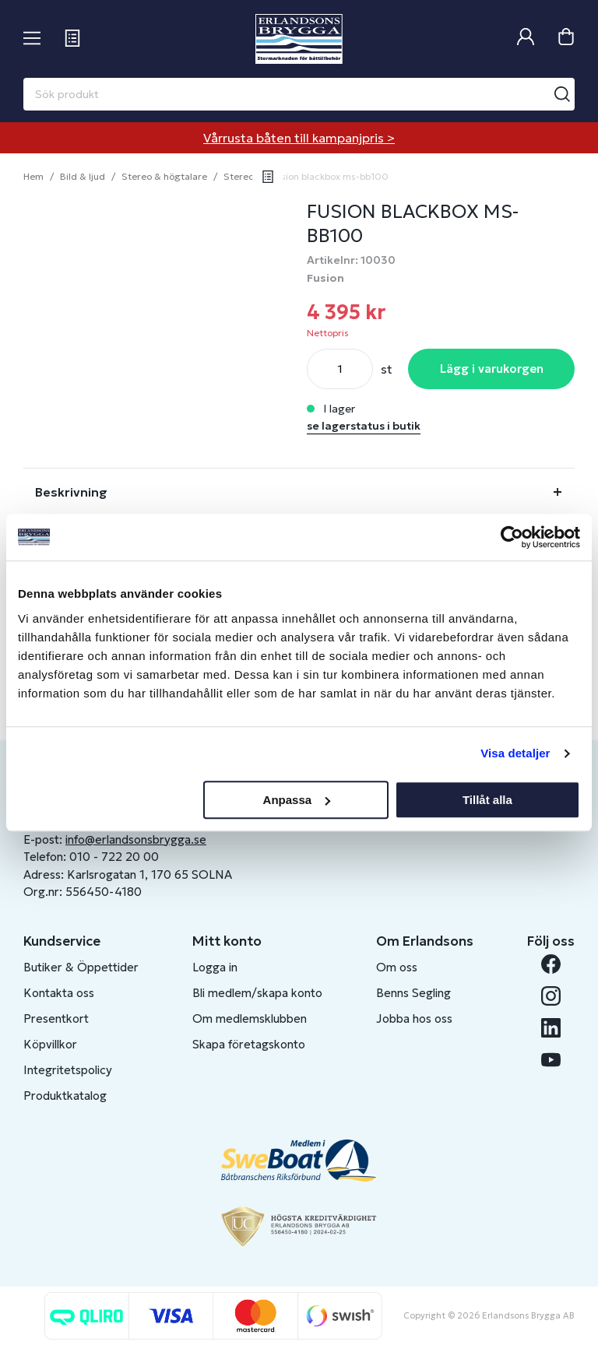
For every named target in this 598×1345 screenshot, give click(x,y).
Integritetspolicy (67, 1069)
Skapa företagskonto (248, 1044)
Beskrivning (71, 492)
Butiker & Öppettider (81, 967)
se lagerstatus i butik (363, 426)
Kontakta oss (58, 992)
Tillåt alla (487, 799)
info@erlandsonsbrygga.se (135, 839)
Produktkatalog (65, 1095)
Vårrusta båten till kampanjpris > (299, 138)
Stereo (238, 176)
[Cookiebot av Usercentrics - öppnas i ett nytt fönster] (512, 537)
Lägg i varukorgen (491, 368)
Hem (33, 176)
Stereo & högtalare (164, 176)
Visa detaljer (515, 753)
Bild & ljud (82, 176)
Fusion (325, 278)
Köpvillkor (50, 1044)
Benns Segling (413, 992)
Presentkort (56, 1018)
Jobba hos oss (414, 1018)
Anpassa (297, 799)
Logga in (214, 967)
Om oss (396, 967)
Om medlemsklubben (249, 1018)
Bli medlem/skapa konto (257, 992)
